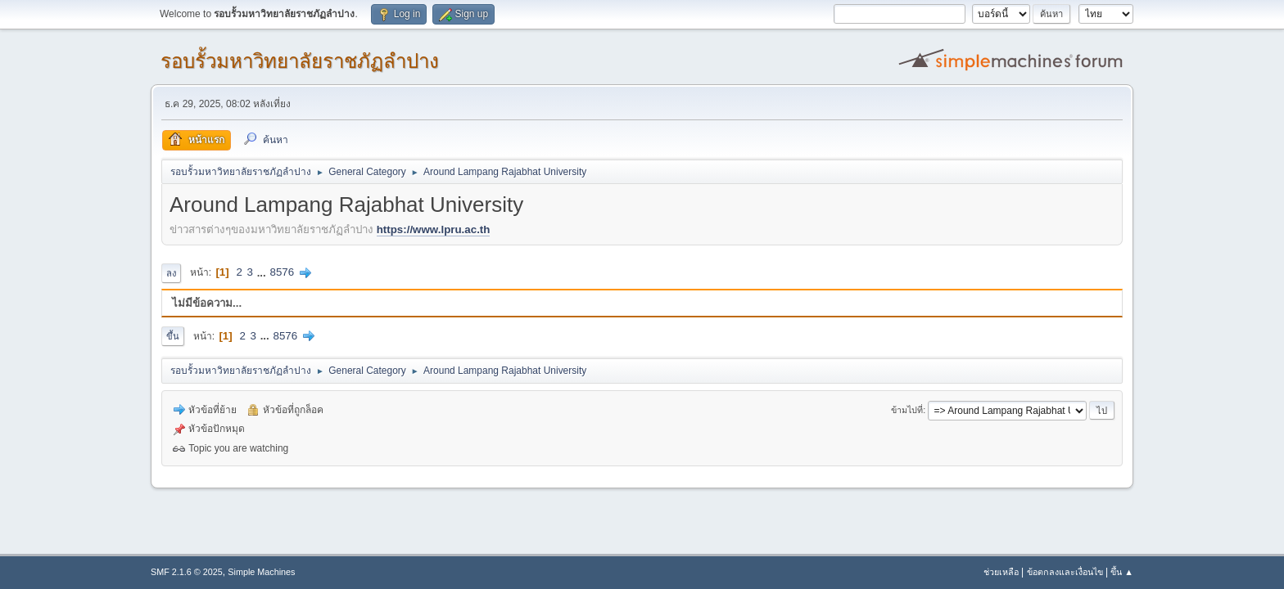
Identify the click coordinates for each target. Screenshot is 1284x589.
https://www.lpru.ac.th (434, 229)
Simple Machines (261, 572)
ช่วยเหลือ (1001, 572)
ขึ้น (172, 336)
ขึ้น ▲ (1121, 572)
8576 (281, 272)
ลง (171, 273)
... (263, 272)
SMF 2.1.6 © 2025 (187, 572)
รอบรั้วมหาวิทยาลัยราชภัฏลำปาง (299, 61)
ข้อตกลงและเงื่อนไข (1065, 572)
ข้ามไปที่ (907, 410)
